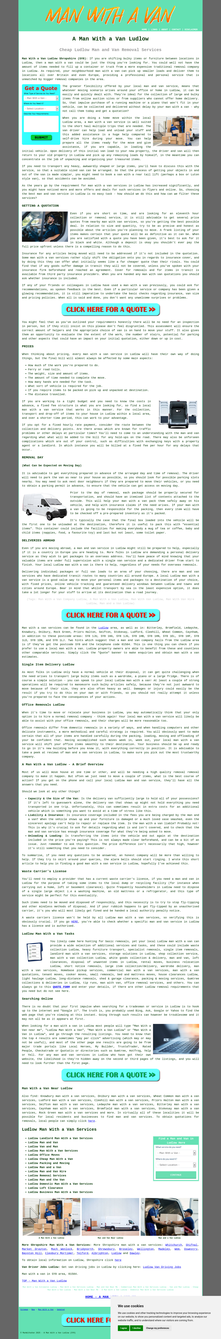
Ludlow (103, 627)
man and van (154, 86)
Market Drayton (34, 1249)
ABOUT (164, 29)
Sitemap (24, 1310)
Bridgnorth (85, 1249)
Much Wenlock (61, 1249)
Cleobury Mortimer (59, 1253)
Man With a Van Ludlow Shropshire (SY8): (55, 58)
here (91, 1121)
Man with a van (34, 627)
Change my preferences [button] (157, 1328)
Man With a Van (46, 1310)
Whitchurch (173, 1245)
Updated (61, 1310)
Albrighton (100, 1253)
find (33, 1096)
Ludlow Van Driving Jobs (162, 1267)
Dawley (135, 1253)
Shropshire (111, 1245)
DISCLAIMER (191, 29)
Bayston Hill (32, 1253)
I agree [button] (123, 1328)
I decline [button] (136, 1328)
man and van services (134, 1116)
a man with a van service (104, 122)
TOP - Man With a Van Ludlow (44, 1280)
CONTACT (176, 29)
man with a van (71, 648)
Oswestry (190, 1249)
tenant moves (52, 974)
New (33, 1310)
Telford (82, 1253)
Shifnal (192, 1245)
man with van (112, 221)
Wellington (145, 1249)
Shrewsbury (106, 1249)
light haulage (33, 978)
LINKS (154, 29)
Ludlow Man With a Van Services (59, 1129)
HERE (74, 921)
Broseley (125, 1249)
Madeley (164, 1249)
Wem (176, 1249)
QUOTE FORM (61, 986)
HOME (144, 29)
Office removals (34, 727)
